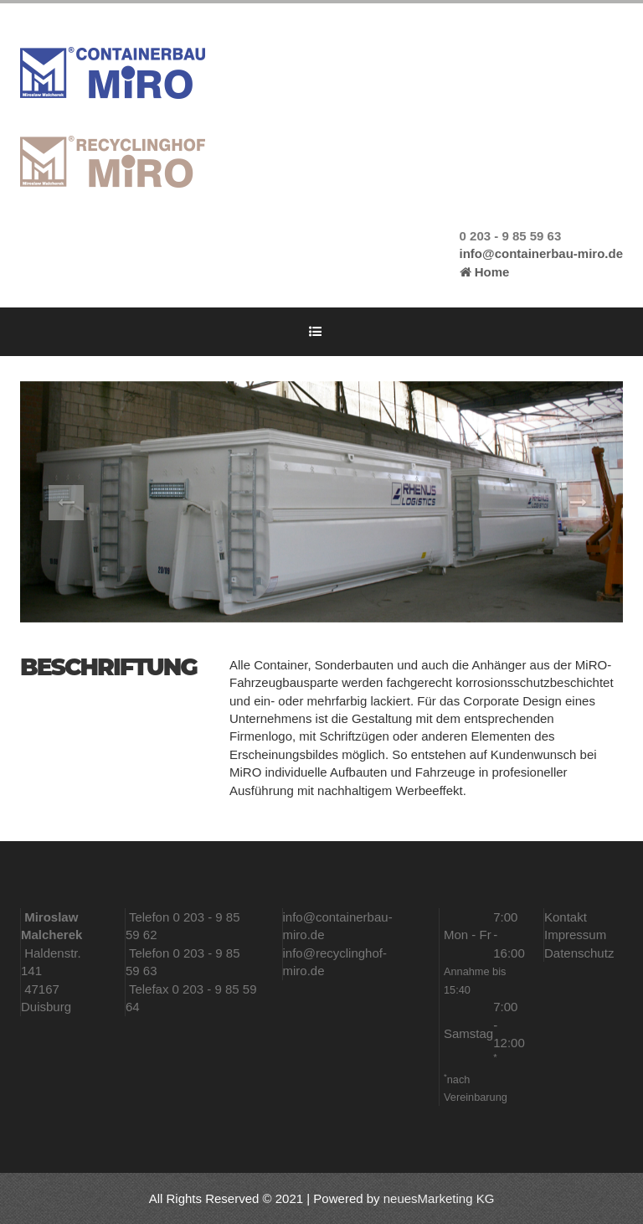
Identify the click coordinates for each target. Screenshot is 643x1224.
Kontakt (565, 917)
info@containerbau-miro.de (541, 253)
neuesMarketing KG (439, 1198)
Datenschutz (579, 953)
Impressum (575, 934)
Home (485, 272)
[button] (65, 501)
